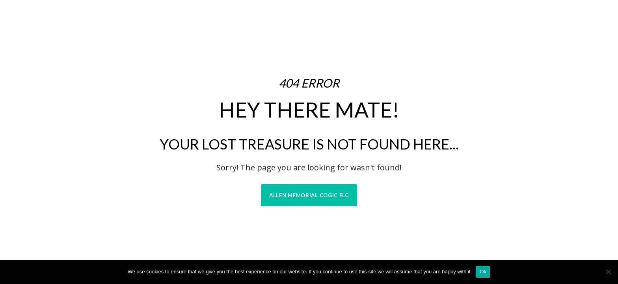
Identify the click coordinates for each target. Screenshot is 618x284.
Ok (483, 272)
